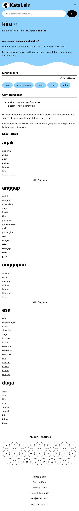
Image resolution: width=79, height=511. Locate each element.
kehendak (7, 346)
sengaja (6, 374)
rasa (4, 236)
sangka (5, 240)
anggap (11, 188)
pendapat (7, 220)
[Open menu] (75, 5)
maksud (6, 362)
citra (4, 277)
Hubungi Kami (40, 487)
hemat (5, 289)
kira (4, 216)
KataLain (20, 5)
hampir (5, 167)
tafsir (4, 244)
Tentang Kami (39, 477)
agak (8, 143)
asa (6, 310)
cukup (5, 155)
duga (7, 85)
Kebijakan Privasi (39, 498)
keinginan (7, 350)
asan (4, 326)
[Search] (72, 13)
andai (5, 196)
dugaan (6, 281)
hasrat (5, 342)
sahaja (5, 366)
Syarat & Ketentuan (39, 493)
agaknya (6, 151)
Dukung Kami (39, 482)
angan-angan (8, 322)
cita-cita (6, 330)
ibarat (5, 212)
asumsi (5, 273)
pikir (4, 228)
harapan (6, 338)
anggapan (7, 200)
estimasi (6, 285)
